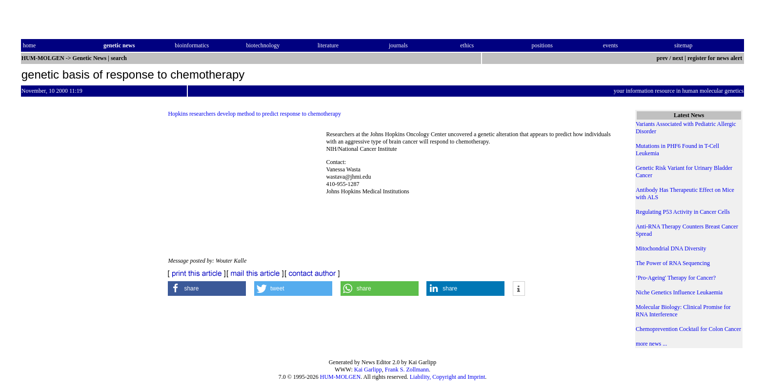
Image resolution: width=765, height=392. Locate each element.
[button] (207, 288)
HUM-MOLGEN (340, 376)
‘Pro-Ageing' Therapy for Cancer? (676, 277)
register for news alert (715, 58)
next (677, 58)
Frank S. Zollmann (407, 369)
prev (662, 58)
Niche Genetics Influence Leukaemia (679, 292)
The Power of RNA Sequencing (673, 263)
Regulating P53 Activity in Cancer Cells (683, 211)
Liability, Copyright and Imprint (447, 376)
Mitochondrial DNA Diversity (671, 248)
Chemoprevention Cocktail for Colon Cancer (688, 329)
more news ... (651, 343)
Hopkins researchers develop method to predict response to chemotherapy (254, 113)
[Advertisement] (247, 190)
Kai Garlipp (368, 369)
